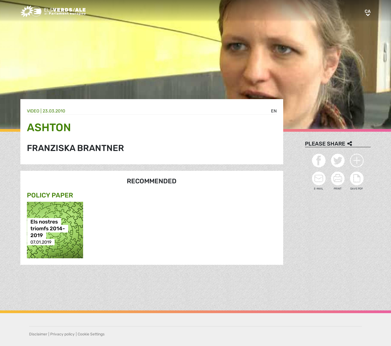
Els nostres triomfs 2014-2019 (47, 228)
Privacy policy (62, 334)
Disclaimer (38, 334)
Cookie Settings (91, 334)
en (274, 111)
